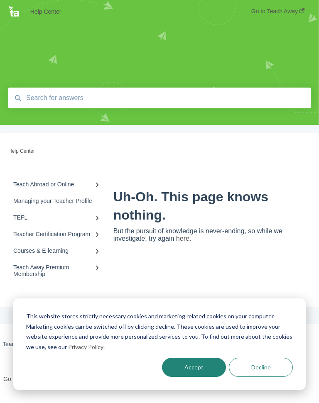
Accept (194, 367)
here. (183, 238)
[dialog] (159, 344)
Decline (261, 367)
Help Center (45, 11)
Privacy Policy (85, 346)
